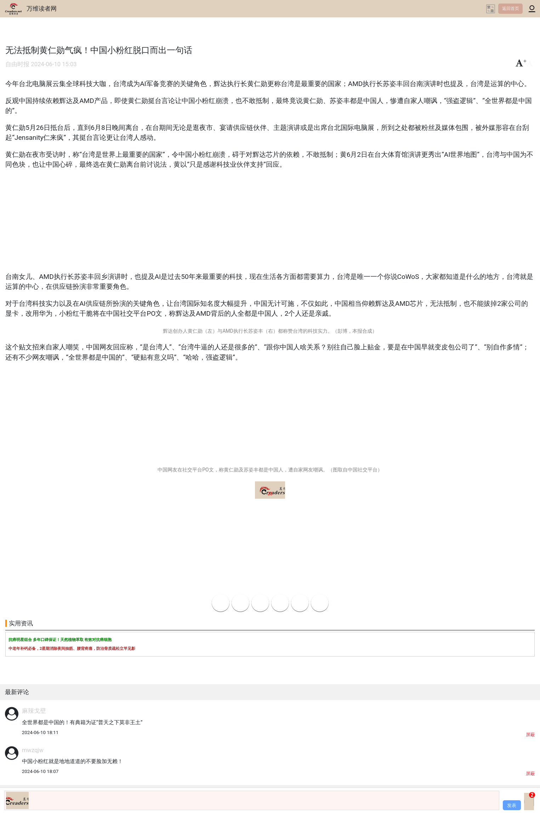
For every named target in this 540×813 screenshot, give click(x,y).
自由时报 (17, 64)
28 (270, 493)
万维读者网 (42, 8)
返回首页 (510, 8)
